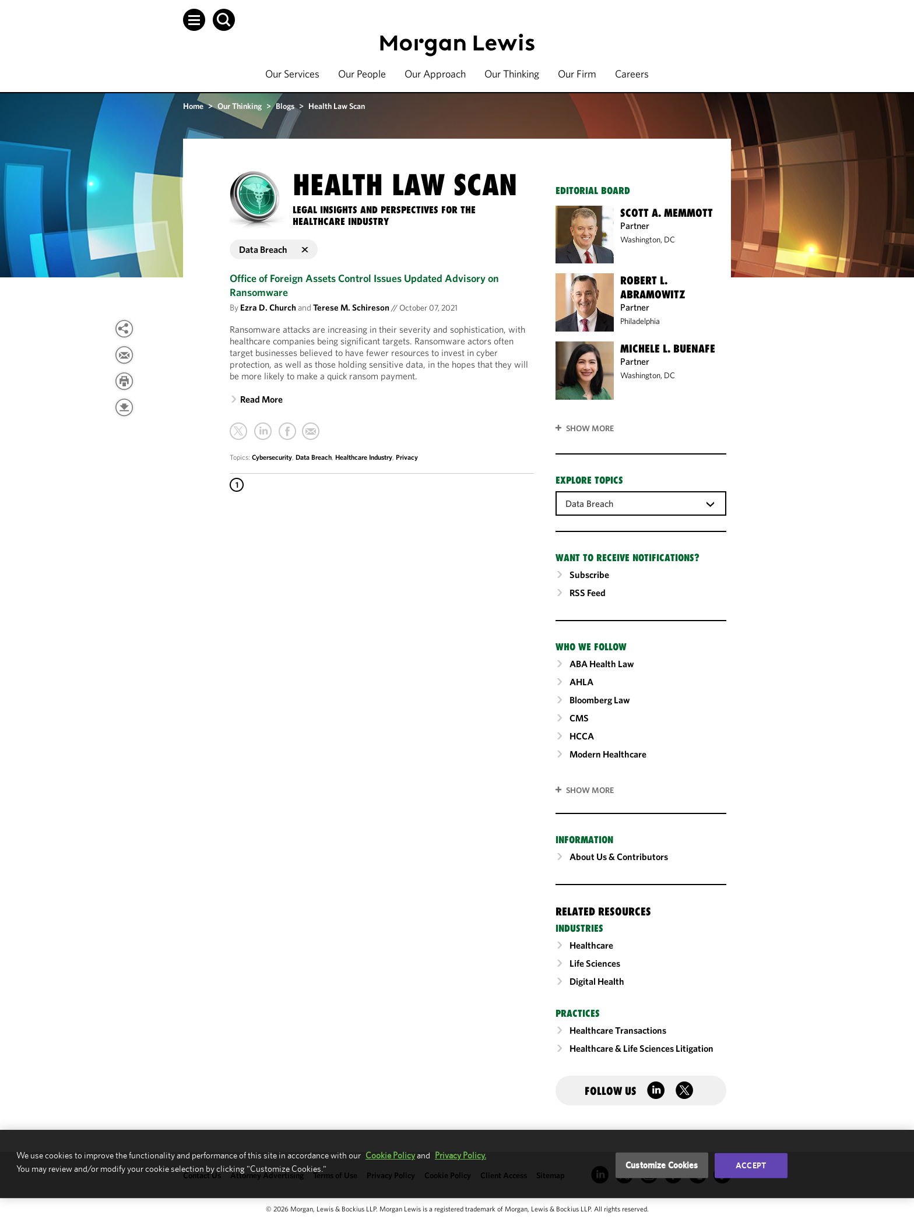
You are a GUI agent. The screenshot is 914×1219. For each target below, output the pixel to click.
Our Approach (435, 73)
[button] (194, 20)
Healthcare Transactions (618, 1030)
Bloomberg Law (600, 700)
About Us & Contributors (619, 856)
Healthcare (591, 945)
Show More (590, 428)
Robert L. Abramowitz (653, 287)
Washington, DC (647, 239)
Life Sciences (595, 963)
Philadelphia (640, 321)
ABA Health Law (602, 664)
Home (193, 106)
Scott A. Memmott (666, 212)
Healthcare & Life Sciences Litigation (641, 1048)
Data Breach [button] (273, 249)
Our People (362, 73)
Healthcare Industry (363, 457)
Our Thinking (511, 73)
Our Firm (577, 73)
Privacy (407, 457)
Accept (751, 1165)
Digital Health (597, 981)
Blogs (285, 106)
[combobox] (641, 502)
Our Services (292, 73)
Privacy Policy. (460, 1155)
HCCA (582, 736)
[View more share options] (124, 328)
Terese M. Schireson (351, 307)
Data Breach (314, 457)
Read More (261, 399)
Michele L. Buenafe (667, 348)
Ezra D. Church (268, 307)
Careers (632, 73)
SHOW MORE (590, 790)
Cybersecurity (272, 457)
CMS (579, 718)
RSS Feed (588, 592)
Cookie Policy (390, 1155)
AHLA (581, 682)
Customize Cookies (661, 1165)
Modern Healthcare (608, 754)
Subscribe (589, 574)
